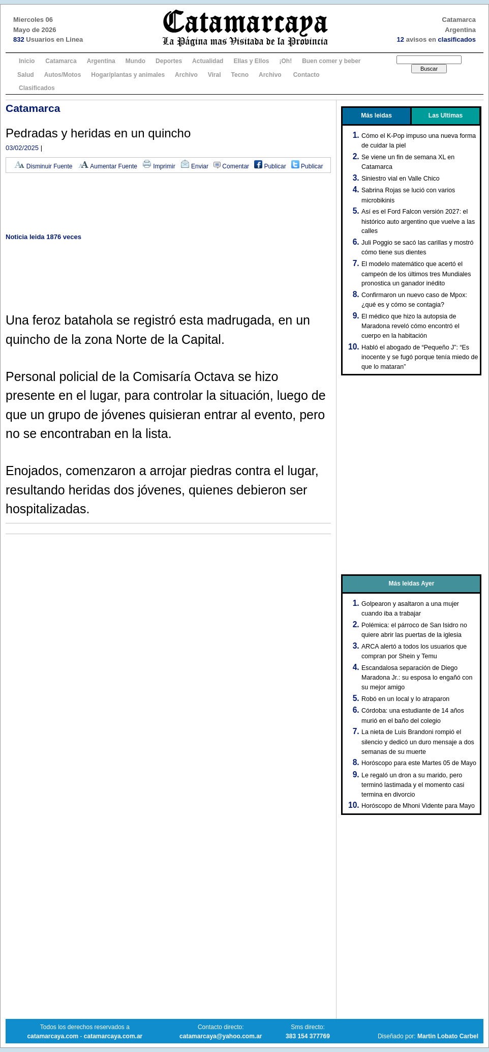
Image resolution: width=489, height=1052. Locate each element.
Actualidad (207, 61)
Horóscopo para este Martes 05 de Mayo (418, 763)
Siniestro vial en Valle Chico (400, 178)
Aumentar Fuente (107, 166)
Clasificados (37, 88)
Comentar (231, 166)
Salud (25, 74)
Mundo (135, 61)
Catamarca (60, 61)
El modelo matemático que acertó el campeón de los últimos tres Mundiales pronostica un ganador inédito (416, 273)
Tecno (240, 74)
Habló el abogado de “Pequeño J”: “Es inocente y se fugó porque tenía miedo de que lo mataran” (419, 357)
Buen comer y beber (331, 61)
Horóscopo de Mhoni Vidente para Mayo (418, 805)
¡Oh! (285, 61)
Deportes (169, 61)
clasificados (457, 39)
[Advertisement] (168, 204)
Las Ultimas (446, 115)
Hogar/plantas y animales (128, 74)
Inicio (27, 61)
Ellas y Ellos (251, 61)
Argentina (101, 61)
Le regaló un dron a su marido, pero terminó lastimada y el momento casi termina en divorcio (412, 785)
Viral (214, 74)
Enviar (194, 166)
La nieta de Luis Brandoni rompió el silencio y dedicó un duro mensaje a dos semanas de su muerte (417, 741)
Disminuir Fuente (43, 166)
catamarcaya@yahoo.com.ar (220, 1036)
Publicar (270, 166)
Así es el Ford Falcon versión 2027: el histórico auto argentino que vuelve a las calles (418, 221)
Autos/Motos (62, 74)
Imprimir (158, 166)
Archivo (186, 74)
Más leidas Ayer (412, 583)
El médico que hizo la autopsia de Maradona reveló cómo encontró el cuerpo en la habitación (410, 326)
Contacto (306, 74)
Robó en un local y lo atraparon (405, 699)
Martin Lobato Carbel (447, 1036)
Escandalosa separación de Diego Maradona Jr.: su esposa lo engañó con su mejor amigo (416, 677)
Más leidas (376, 115)
